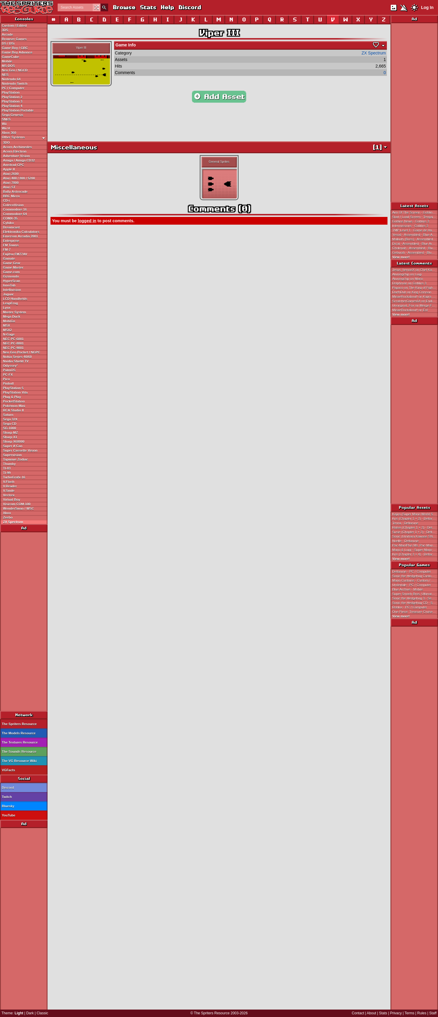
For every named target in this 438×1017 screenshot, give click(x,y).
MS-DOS (8, 66)
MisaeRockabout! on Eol (410, 310)
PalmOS (9, 370)
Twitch (7, 797)
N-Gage (9, 334)
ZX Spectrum (13, 522)
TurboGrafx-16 (14, 477)
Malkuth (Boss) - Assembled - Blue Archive (415, 239)
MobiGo (9, 321)
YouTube (8, 815)
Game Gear (12, 263)
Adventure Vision (16, 156)
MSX (6, 325)
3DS (5, 30)
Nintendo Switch (14, 83)
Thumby (9, 464)
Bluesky (8, 806)
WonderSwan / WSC (18, 508)
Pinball (8, 383)
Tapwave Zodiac (15, 459)
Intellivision (12, 290)
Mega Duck (11, 316)
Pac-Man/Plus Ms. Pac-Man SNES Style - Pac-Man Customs (415, 545)
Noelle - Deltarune (405, 541)
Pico (6, 379)
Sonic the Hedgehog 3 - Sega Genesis (415, 598)
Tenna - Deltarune (405, 523)
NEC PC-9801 (13, 348)
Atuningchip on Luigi (407, 274)
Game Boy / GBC (15, 48)
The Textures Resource (20, 742)
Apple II (9, 169)
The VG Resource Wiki (19, 761)
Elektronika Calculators (21, 232)
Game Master (13, 267)
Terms (410, 1013)
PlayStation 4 (12, 106)
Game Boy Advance (17, 52)
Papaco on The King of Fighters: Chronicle (415, 288)
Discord (189, 7)
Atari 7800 (11, 182)
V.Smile (9, 490)
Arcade (7, 34)
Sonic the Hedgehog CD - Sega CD (415, 603)
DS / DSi (8, 43)
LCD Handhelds (15, 299)
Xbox (7, 513)
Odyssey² (10, 365)
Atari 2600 (11, 174)
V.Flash (8, 482)
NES (5, 74)
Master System (14, 312)
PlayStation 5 (13, 388)
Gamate (9, 258)
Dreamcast (11, 227)
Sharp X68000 (13, 441)
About (371, 1013)
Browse (124, 7)
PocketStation (14, 401)
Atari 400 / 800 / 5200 (19, 178)
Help (167, 7)
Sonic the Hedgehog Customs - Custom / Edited (415, 576)
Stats (148, 7)
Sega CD (9, 423)
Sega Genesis (12, 115)
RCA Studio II (13, 410)
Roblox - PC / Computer (409, 607)
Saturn (8, 415)
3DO (6, 142)
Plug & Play (12, 397)
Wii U (6, 128)
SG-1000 (9, 428)
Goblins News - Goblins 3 (410, 221)
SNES (6, 119)
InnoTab (9, 285)
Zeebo (7, 517)
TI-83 (7, 468)
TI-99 (7, 473)
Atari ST (9, 187)
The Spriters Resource (19, 724)
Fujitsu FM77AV (15, 254)
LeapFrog (10, 303)
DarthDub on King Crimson (411, 292)
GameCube (10, 57)
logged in (87, 220)
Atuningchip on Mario (407, 279)
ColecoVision (13, 205)
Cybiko (8, 223)
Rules (421, 1013)
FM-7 (7, 249)
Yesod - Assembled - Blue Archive (415, 235)
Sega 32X (10, 419)
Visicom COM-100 (17, 504)
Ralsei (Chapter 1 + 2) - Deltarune (415, 527)
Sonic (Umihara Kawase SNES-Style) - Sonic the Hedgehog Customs (415, 536)
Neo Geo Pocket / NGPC (21, 352)
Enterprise (11, 240)
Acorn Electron (14, 151)
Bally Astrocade (15, 191)
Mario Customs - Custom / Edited (415, 580)
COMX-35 (10, 218)
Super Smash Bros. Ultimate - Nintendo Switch (415, 594)
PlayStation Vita (15, 392)
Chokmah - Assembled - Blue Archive (415, 248)
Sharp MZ (10, 432)
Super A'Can (12, 446)
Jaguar (8, 294)
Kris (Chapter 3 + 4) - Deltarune (415, 554)
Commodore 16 (15, 209)
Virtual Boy (11, 499)
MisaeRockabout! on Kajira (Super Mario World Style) (415, 296)
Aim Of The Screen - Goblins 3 (414, 212)
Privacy (396, 1013)
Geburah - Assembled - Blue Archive (415, 252)
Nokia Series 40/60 (17, 357)
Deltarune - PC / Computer (411, 571)
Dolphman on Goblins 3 (409, 283)
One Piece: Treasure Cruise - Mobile (415, 612)
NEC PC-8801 (13, 343)
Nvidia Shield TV (16, 361)
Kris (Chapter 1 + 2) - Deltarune (415, 518)
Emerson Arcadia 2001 (20, 236)
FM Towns (11, 245)
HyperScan (11, 281)
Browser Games (14, 39)
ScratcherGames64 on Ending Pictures (415, 301)
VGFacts (8, 770)
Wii (4, 124)
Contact (358, 1013)
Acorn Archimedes (17, 147)
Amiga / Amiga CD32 (19, 160)
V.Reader (10, 486)
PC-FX (8, 374)
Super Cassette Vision (20, 450)
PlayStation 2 (12, 97)
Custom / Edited (14, 25)
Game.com (11, 272)
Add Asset (219, 96)
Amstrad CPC (13, 165)
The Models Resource (19, 733)
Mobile (7, 61)
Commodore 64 (15, 214)
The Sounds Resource (19, 751)
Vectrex (9, 495)
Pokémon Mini (14, 406)
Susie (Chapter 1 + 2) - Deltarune (415, 532)
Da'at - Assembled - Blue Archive (415, 243)
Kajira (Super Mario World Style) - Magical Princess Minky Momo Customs (415, 514)
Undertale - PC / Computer (411, 585)
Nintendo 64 (11, 79)
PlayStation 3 (12, 101)
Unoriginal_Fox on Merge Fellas (415, 305)
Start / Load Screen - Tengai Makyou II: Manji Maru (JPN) (415, 217)
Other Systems (24, 137)
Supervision (12, 455)
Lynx (6, 307)
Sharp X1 (10, 437)
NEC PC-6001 (13, 339)
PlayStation (11, 92)
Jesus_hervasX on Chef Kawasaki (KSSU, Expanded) (415, 270)
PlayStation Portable (18, 110)
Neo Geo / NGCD (15, 70)
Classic (42, 1013)
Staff (433, 1013)
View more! (401, 257)
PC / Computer (13, 88)
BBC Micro (11, 196)
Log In (427, 7)
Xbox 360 (9, 132)
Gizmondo (11, 276)
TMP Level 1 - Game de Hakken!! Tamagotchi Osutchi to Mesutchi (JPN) (415, 230)
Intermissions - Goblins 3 (410, 226)
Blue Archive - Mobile (407, 589)
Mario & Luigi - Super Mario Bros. (415, 550)
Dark (30, 1013)
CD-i (6, 200)
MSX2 (7, 330)
